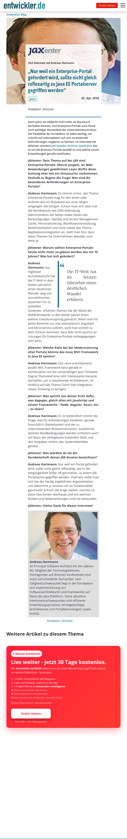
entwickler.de (24, 6)
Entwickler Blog (16, 14)
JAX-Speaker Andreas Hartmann (71, 146)
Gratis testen (107, 5)
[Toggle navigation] (25, 5)
